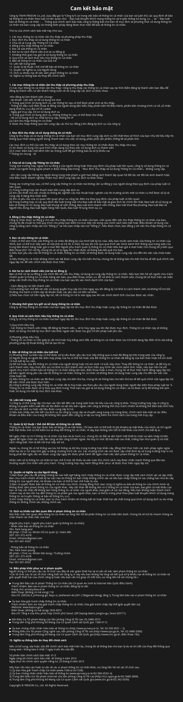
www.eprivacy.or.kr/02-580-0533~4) (91, 673)
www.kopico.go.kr (33, 607)
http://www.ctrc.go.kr (107, 634)
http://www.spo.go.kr (106, 631)
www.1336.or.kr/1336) (70, 670)
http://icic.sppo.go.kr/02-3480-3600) (117, 676)
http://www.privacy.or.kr (84, 628)
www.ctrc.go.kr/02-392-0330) (112, 679)
